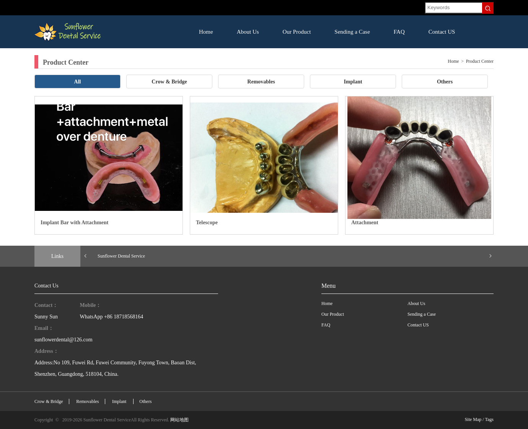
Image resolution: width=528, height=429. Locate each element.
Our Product (297, 32)
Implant (353, 82)
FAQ (399, 32)
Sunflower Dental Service (121, 256)
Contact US (442, 32)
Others (445, 82)
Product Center (480, 61)
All (77, 82)
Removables (261, 82)
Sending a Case (352, 32)
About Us (248, 32)
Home (206, 32)
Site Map (473, 419)
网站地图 (179, 419)
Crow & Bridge (169, 82)
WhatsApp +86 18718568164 (111, 317)
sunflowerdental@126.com (63, 340)
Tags (489, 419)
